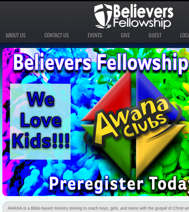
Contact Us (56, 35)
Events (95, 35)
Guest (155, 35)
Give (125, 35)
